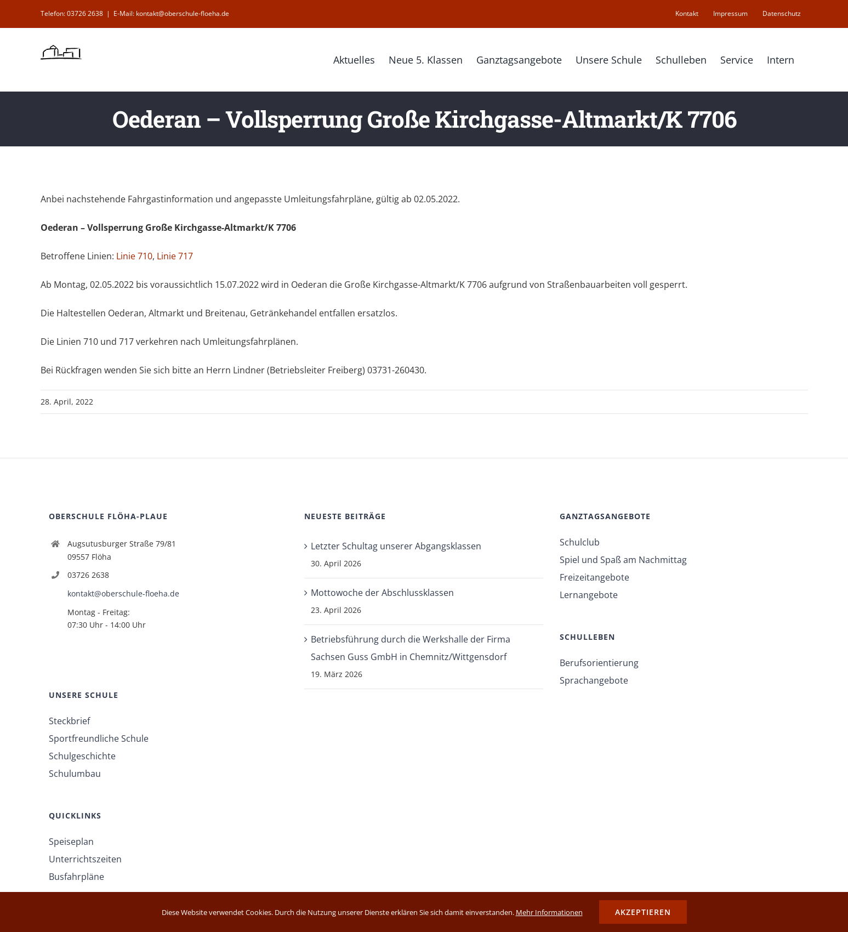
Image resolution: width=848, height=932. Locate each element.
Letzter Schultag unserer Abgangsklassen (396, 546)
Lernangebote (589, 595)
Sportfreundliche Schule (99, 738)
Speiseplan (71, 842)
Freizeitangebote (594, 577)
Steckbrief (69, 721)
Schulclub (580, 542)
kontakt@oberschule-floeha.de (123, 593)
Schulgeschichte (82, 756)
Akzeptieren (643, 912)
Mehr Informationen (549, 912)
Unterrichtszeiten (85, 859)
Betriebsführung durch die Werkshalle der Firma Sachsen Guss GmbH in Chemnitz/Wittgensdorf (410, 648)
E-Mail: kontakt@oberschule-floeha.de (171, 13)
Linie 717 (175, 256)
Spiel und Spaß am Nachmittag (623, 560)
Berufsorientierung (599, 663)
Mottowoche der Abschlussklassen (382, 593)
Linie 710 (134, 256)
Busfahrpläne (76, 877)
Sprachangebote (594, 680)
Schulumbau (75, 774)
